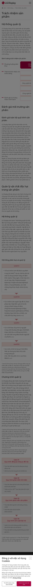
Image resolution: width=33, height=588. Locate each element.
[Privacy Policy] (17, 578)
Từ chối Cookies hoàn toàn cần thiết (9, 583)
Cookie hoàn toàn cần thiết (24, 583)
